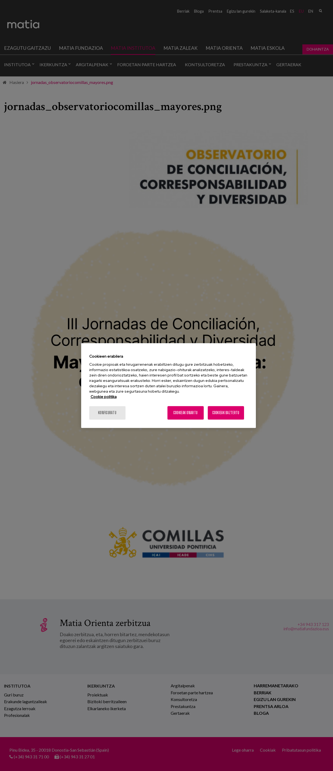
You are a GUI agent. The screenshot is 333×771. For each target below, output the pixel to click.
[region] (168, 385)
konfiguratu (107, 412)
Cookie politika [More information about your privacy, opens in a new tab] (104, 396)
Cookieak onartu (185, 412)
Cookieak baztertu (225, 412)
